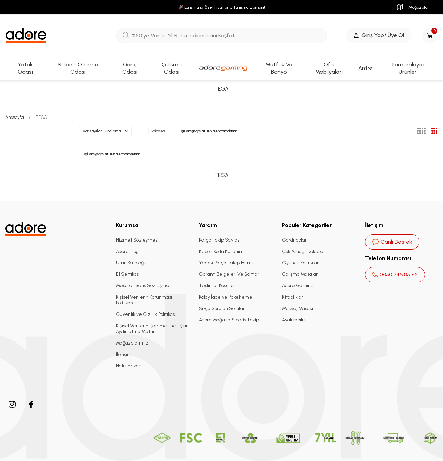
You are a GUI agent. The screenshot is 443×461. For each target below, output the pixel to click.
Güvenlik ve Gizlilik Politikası (146, 314)
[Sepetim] (429, 35)
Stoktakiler (153, 131)
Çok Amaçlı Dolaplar (303, 251)
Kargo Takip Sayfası (220, 240)
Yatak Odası (25, 68)
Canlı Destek (392, 241)
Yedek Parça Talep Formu (226, 263)
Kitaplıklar (292, 297)
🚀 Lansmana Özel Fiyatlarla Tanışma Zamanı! (221, 7)
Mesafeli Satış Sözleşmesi (144, 286)
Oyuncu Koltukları (301, 263)
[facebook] (31, 404)
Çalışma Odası (172, 68)
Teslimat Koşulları (217, 286)
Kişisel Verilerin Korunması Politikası (144, 300)
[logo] (26, 35)
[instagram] (12, 404)
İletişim (124, 354)
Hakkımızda (129, 366)
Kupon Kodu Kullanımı (222, 251)
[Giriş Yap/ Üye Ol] (379, 35)
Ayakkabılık (294, 320)
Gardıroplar (294, 240)
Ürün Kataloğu (131, 263)
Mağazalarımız (132, 343)
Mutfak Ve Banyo (278, 68)
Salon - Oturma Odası (78, 68)
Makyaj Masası (297, 308)
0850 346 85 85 (395, 274)
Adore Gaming (298, 286)
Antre (365, 68)
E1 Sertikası (128, 274)
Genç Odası (129, 68)
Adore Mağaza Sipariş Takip (229, 320)
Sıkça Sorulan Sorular (222, 308)
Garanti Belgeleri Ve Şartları (229, 274)
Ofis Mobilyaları (329, 68)
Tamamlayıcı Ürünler (407, 68)
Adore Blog (127, 251)
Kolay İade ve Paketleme (225, 297)
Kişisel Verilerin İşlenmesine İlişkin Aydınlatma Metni (152, 329)
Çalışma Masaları (300, 274)
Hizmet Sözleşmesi (137, 240)
